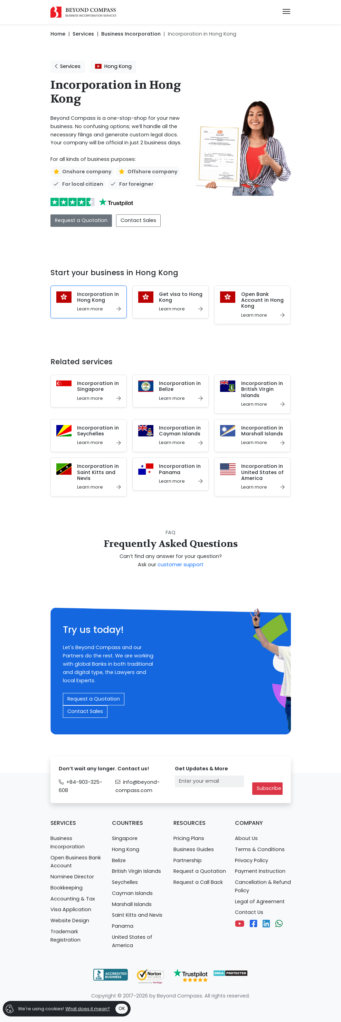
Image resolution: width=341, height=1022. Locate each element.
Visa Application (70, 909)
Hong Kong (113, 66)
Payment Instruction (260, 871)
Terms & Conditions (260, 849)
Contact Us (249, 912)
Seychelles (125, 882)
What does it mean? (87, 1009)
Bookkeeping (66, 887)
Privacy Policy (251, 860)
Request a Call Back (198, 882)
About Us (246, 838)
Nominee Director (72, 876)
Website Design (69, 920)
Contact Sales (138, 220)
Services (67, 66)
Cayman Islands (132, 893)
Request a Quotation (81, 220)
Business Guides (193, 849)
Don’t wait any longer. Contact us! (104, 768)
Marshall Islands (132, 904)
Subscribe (269, 788)
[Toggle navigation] (286, 12)
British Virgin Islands (136, 871)
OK (122, 1008)
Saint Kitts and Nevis (137, 915)
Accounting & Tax (72, 898)
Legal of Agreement (260, 901)
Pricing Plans (188, 838)
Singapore (125, 838)
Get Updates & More (201, 768)
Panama (122, 926)
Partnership (187, 860)
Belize (119, 860)
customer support (180, 564)
